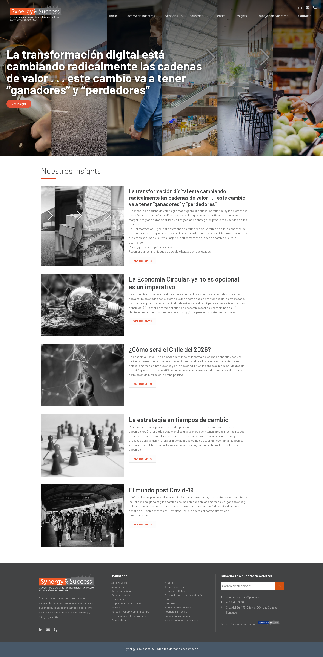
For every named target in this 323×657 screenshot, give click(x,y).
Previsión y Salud (175, 590)
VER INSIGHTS (142, 260)
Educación (117, 599)
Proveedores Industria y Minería (183, 595)
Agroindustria (119, 582)
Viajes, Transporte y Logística (182, 619)
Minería (169, 582)
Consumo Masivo (121, 595)
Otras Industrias (174, 586)
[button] (18, 104)
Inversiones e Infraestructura (128, 615)
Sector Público (173, 599)
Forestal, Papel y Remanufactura (130, 611)
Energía (115, 607)
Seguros (170, 603)
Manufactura (118, 619)
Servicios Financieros (178, 607)
